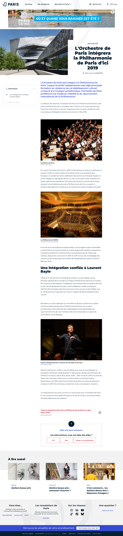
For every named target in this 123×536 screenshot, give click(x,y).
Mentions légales (27, 533)
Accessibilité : (47, 533)
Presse (64, 533)
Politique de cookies (84, 533)
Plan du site (97, 533)
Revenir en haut (13, 102)
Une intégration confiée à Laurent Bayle (19, 96)
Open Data (72, 533)
